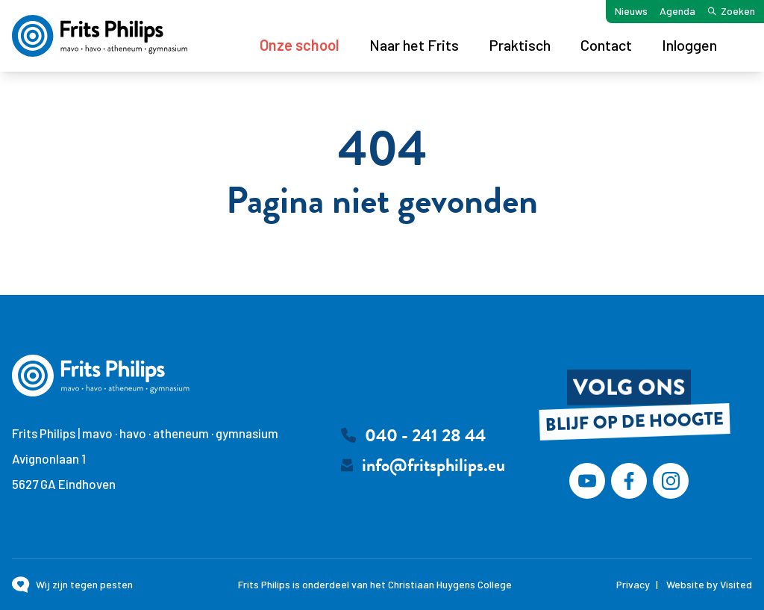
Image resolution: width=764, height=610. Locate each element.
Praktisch (520, 45)
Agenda (677, 10)
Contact (606, 45)
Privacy (633, 584)
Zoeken (731, 10)
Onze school (299, 45)
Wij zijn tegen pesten (84, 584)
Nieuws (631, 10)
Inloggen (689, 45)
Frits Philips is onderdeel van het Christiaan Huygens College (375, 584)
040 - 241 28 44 (425, 435)
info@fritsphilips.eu (433, 465)
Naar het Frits (414, 45)
